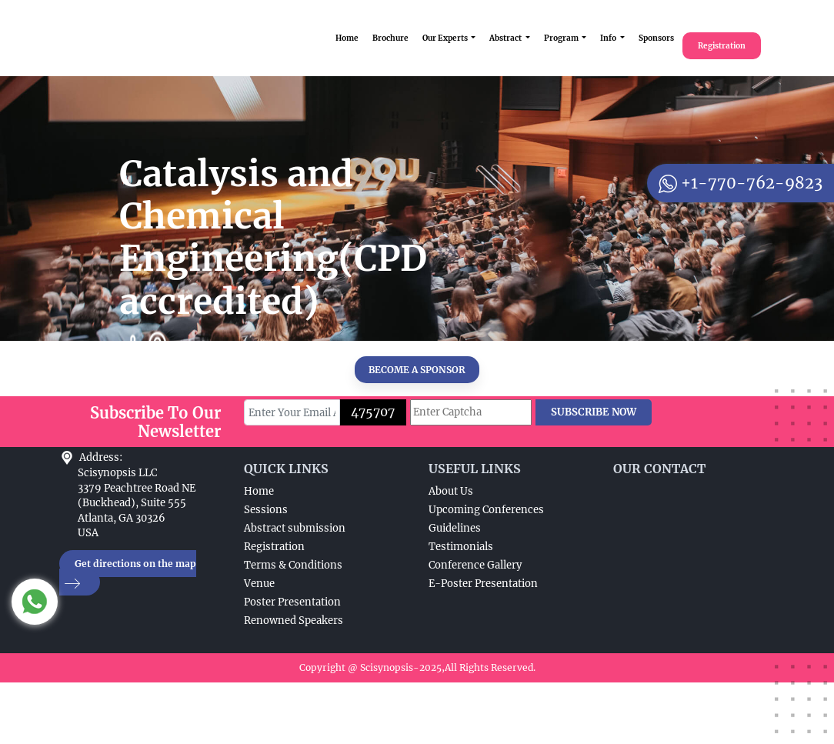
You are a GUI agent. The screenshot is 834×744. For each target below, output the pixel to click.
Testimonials (461, 546)
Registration (722, 46)
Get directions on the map (127, 573)
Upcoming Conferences (486, 509)
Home (347, 38)
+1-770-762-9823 (740, 182)
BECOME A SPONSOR (417, 369)
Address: (100, 457)
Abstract (506, 38)
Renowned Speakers (293, 620)
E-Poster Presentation (483, 583)
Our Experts (445, 38)
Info (609, 38)
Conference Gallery (475, 565)
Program (562, 38)
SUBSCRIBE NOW (593, 412)
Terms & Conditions (293, 565)
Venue (259, 583)
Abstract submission (294, 528)
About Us (451, 491)
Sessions (266, 509)
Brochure (390, 38)
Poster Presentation (292, 602)
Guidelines (455, 528)
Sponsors (656, 38)
